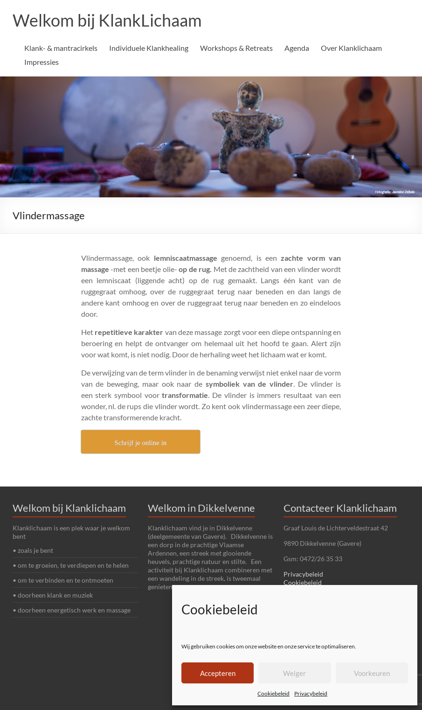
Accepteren (217, 673)
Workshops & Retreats (236, 47)
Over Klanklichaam (351, 47)
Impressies (41, 61)
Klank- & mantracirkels (60, 47)
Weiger (294, 673)
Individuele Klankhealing (148, 47)
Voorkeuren (372, 673)
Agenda (296, 47)
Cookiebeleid (273, 693)
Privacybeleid (310, 693)
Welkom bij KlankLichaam (107, 20)
